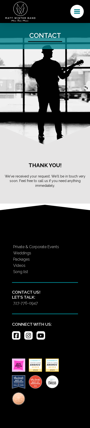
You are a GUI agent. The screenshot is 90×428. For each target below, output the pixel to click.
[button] (77, 11)
